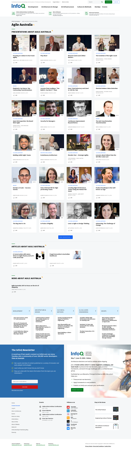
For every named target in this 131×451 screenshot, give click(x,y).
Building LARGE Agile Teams (22, 155)
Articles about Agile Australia (28, 246)
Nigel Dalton (79, 158)
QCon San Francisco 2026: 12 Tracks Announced (21, 318)
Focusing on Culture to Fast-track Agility (24, 56)
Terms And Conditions (98, 446)
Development (33, 7)
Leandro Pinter (100, 195)
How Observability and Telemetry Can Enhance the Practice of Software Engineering (65, 326)
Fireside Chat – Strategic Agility (78, 155)
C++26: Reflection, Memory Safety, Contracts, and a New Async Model (21, 333)
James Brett (81, 194)
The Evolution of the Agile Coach (106, 56)
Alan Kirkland (24, 125)
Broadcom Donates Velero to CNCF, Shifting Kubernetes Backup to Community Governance (109, 328)
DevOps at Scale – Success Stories (22, 188)
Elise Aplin (98, 159)
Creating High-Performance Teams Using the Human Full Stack (77, 189)
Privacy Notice (88, 446)
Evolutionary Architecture (49, 155)
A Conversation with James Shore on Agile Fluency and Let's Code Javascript (23, 255)
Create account (16, 405)
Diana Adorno (99, 91)
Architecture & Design (49, 7)
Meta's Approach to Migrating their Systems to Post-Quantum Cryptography (43, 328)
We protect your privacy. (17, 390)
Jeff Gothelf (71, 228)
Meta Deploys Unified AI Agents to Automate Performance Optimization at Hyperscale (109, 319)
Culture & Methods (84, 7)
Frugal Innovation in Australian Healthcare (60, 255)
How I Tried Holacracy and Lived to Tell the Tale (78, 89)
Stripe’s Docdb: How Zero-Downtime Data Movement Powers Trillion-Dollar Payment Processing (43, 336)
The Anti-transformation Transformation (104, 122)
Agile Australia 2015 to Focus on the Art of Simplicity (25, 286)
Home (13, 403)
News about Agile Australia (26, 278)
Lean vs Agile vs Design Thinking (78, 223)
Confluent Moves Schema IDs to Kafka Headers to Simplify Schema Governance (42, 319)
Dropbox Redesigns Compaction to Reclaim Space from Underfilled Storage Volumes (108, 336)
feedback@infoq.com (17, 445)
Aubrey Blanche (45, 195)
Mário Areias (44, 127)
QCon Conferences (16, 411)
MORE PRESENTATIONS (65, 237)
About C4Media (15, 424)
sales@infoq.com (28, 445)
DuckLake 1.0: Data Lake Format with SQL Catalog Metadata (87, 326)
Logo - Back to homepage (18, 6)
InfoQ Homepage (16, 21)
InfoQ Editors (15, 419)
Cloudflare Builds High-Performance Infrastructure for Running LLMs (87, 319)
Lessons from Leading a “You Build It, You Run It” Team (50, 89)
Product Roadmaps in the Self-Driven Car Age (106, 188)
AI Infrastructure (67, 7)
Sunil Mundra (16, 93)
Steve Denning (72, 158)
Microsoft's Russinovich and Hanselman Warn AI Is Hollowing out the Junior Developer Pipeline (21, 325)
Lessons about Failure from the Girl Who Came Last (106, 156)
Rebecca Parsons (45, 159)
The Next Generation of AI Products (87, 332)
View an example (18, 358)
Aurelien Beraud (72, 127)
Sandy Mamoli (71, 93)
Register (108, 2)
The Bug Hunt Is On (19, 223)
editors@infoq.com (40, 445)
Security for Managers (48, 121)
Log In (13, 408)
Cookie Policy (107, 446)
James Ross (43, 228)
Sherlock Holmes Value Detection (107, 88)
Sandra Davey (16, 125)
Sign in (116, 2)
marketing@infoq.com (53, 445)
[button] (25, 387)
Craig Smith (15, 289)
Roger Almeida (44, 93)
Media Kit (14, 427)
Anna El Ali (16, 60)
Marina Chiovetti (72, 194)
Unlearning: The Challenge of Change (105, 224)
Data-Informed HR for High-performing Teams (49, 188)
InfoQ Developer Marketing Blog (20, 429)
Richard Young (108, 91)
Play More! (44, 56)
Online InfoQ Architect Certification (52, 406)
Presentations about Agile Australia (31, 32)
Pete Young (71, 60)
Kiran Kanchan (17, 159)
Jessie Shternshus (100, 228)
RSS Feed (34, 25)
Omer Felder (16, 195)
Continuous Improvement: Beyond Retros (76, 122)
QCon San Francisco (47, 418)
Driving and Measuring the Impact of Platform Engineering (65, 319)
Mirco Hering (99, 127)
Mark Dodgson (44, 60)
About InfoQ (15, 421)
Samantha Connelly (18, 228)
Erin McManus (99, 58)
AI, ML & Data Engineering (83, 311)
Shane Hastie (16, 263)
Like (16, 62)
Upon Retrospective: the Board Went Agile (23, 122)
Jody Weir (22, 60)
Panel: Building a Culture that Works (64, 333)
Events (104, 7)
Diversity (14, 432)
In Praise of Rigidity (47, 223)
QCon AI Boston (46, 410)
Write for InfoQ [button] (65, 2)
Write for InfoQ (15, 416)
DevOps (98, 7)
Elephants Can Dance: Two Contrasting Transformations (22, 89)
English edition (56, 2)
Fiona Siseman (108, 58)
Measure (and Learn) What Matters (76, 56)
